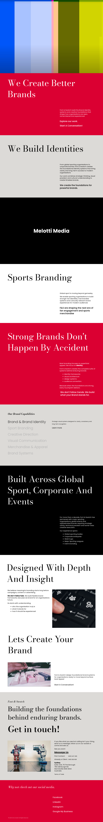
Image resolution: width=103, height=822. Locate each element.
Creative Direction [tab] (23, 434)
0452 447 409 (73, 756)
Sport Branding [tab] (20, 428)
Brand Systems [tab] (20, 453)
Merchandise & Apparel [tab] (28, 447)
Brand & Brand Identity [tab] (27, 421)
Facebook (61, 797)
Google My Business (68, 811)
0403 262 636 (73, 759)
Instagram (61, 806)
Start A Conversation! (71, 125)
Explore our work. (69, 121)
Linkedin (59, 802)
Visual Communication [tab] (27, 440)
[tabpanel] (73, 425)
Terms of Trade (60, 774)
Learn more (57, 428)
